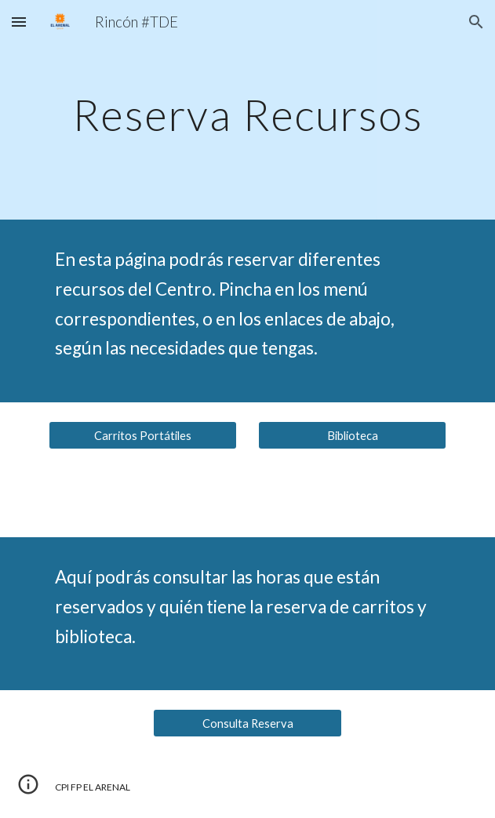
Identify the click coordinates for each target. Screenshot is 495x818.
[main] (247, 110)
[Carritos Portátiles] (142, 435)
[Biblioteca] (352, 435)
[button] (19, 21)
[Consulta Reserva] (247, 723)
